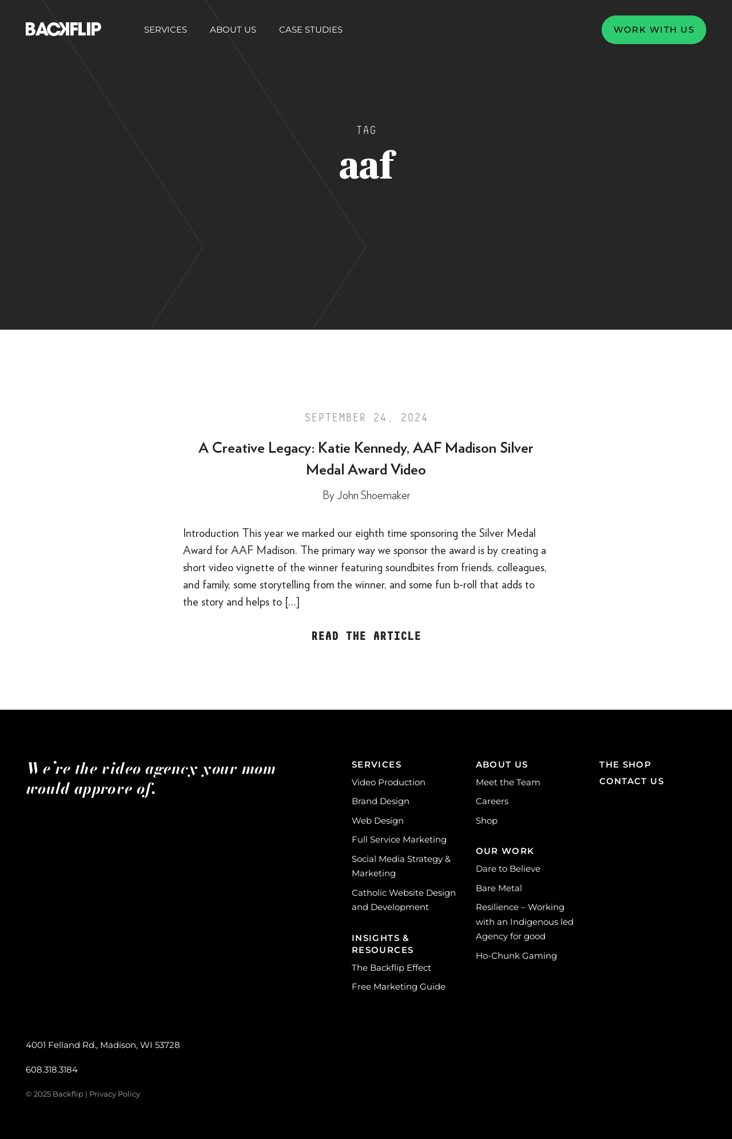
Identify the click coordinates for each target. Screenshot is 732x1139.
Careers (492, 801)
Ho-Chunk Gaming (516, 955)
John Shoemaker (373, 495)
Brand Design (380, 801)
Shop (487, 820)
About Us (233, 30)
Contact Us (631, 781)
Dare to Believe (508, 868)
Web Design (378, 820)
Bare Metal (499, 888)
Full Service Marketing (399, 839)
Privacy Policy (114, 1093)
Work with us (654, 29)
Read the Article (366, 636)
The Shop (625, 764)
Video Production (388, 782)
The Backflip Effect (391, 967)
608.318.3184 (52, 1069)
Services (165, 30)
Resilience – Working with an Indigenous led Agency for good (525, 921)
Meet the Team (508, 782)
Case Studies (311, 29)
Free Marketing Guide (398, 986)
